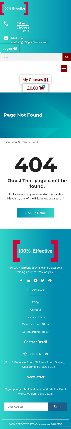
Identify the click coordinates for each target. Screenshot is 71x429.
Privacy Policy (35, 317)
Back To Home (35, 212)
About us (35, 309)
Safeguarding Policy (35, 331)
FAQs (35, 302)
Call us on (23, 23)
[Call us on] (6, 23)
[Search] (66, 57)
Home (7, 141)
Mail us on (17, 38)
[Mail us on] (6, 38)
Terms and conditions (35, 324)
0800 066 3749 (23, 29)
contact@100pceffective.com (29, 42)
